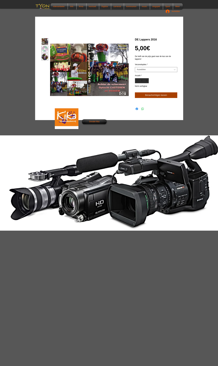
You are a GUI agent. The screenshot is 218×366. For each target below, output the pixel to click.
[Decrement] (137, 80)
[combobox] (156, 69)
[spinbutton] (142, 80)
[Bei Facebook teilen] (137, 109)
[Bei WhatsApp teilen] (142, 109)
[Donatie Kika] (94, 121)
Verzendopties (141, 64)
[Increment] (146, 80)
